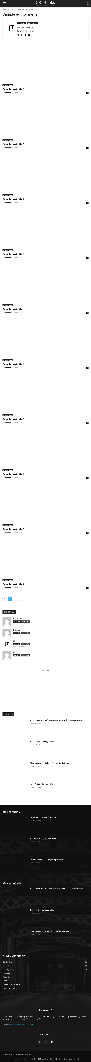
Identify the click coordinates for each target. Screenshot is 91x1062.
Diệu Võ (16, 630)
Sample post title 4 (13, 309)
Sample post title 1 (13, 144)
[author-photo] (11, 29)
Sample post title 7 (13, 474)
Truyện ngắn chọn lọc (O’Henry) (43, 817)
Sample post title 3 (13, 254)
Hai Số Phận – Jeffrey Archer (42, 742)
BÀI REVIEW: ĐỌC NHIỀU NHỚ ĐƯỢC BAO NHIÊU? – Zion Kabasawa (57, 720)
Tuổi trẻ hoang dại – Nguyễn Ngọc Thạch (46, 860)
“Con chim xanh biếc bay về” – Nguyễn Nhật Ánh (49, 763)
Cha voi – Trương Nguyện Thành (43, 838)
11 (87, 93)
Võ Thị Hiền (18, 618)
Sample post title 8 (13, 529)
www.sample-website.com (25, 28)
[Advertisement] (45, 689)
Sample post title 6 (13, 419)
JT (14, 641)
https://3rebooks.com (19, 646)
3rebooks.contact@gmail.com (21, 1024)
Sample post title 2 (13, 199)
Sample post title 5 (13, 364)
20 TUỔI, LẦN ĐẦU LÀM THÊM (41, 784)
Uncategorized (8, 85)
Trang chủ (5, 9)
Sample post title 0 (13, 89)
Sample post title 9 (13, 584)
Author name (7, 93)
